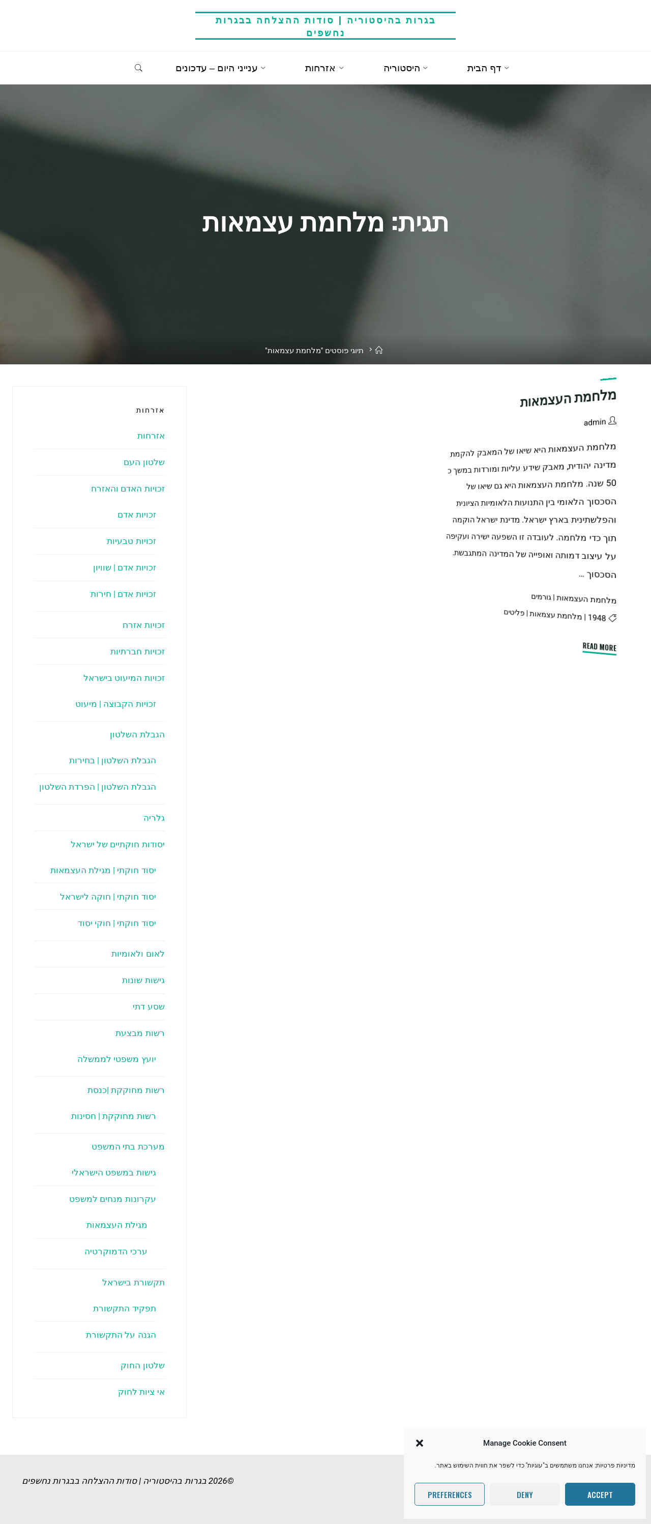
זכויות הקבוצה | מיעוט (115, 704)
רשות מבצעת (139, 1033)
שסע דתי (148, 1006)
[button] (420, 1443)
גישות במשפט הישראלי (114, 1172)
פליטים (514, 612)
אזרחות (151, 435)
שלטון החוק (142, 1365)
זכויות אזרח (143, 625)
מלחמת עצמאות (556, 615)
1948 (597, 617)
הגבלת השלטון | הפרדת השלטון (97, 787)
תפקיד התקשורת (124, 1308)
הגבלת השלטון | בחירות (112, 760)
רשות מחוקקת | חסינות (113, 1116)
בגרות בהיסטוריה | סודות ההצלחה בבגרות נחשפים (325, 25)
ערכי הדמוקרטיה (115, 1251)
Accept (600, 1494)
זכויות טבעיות (131, 541)
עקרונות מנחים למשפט (112, 1199)
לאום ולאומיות (137, 953)
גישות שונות (143, 980)
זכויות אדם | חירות (123, 594)
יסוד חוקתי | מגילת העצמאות (103, 870)
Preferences (450, 1494)
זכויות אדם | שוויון (124, 567)
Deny (525, 1494)
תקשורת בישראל (133, 1282)
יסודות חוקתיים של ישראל (118, 844)
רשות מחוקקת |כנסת (126, 1090)
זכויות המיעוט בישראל (123, 678)
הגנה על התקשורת (121, 1335)
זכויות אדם (136, 514)
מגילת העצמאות (116, 1225)
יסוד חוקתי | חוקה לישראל (108, 897)
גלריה (154, 818)
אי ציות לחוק (141, 1392)
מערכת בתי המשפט (128, 1146)
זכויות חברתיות (137, 651)
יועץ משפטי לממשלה (116, 1059)
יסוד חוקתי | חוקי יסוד (117, 923)
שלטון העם (144, 462)
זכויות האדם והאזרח (127, 488)
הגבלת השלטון (137, 734)
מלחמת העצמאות (568, 398)
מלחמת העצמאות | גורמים (573, 598)
